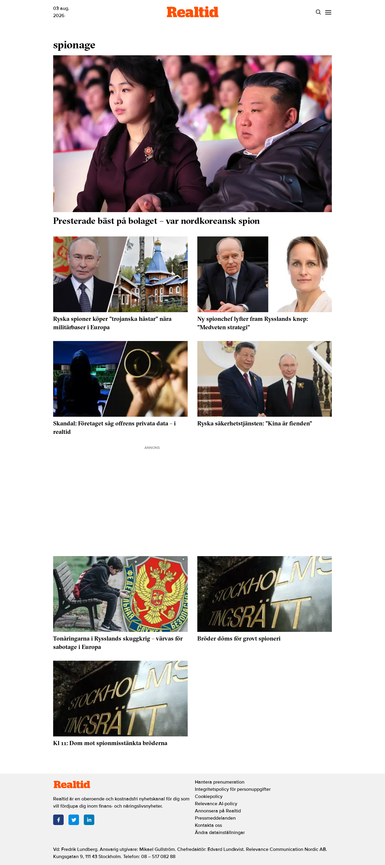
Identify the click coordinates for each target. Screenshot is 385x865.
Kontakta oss (208, 825)
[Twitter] (73, 820)
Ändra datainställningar (220, 833)
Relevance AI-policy (216, 804)
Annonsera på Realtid (218, 811)
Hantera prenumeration (219, 782)
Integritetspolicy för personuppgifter (233, 789)
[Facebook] (58, 820)
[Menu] (328, 12)
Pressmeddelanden (215, 818)
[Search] (318, 12)
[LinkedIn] (89, 820)
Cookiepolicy (209, 796)
